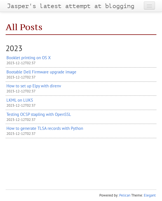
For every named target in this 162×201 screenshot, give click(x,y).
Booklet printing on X (28, 57)
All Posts (24, 27)
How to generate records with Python (44, 128)
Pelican (124, 195)
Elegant (150, 195)
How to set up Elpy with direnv (33, 85)
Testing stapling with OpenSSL (38, 114)
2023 (14, 48)
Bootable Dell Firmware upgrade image (41, 72)
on (19, 100)
